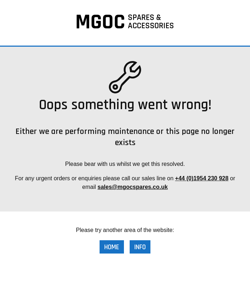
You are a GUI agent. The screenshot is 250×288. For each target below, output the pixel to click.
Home (111, 247)
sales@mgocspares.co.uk (132, 187)
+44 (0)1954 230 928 (202, 178)
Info (140, 247)
